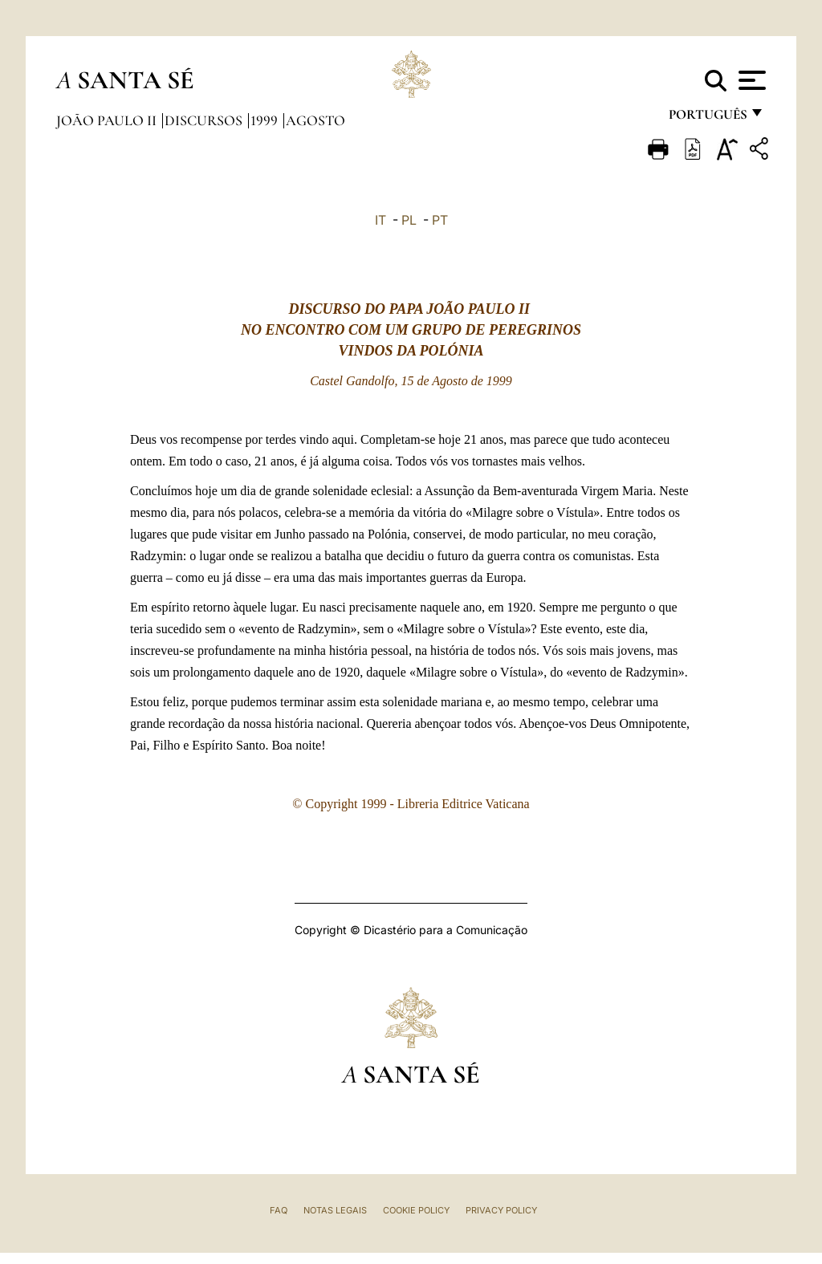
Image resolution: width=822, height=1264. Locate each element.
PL (409, 220)
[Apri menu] (750, 80)
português (707, 118)
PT (440, 220)
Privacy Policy (501, 1210)
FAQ (278, 1210)
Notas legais (335, 1210)
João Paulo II (108, 120)
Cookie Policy (416, 1210)
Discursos (205, 120)
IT (380, 220)
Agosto (315, 120)
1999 (265, 120)
